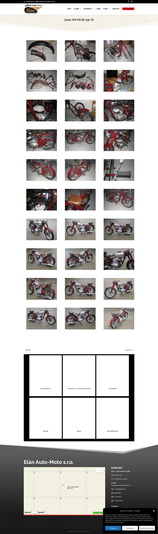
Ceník (98, 9)
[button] (154, 511)
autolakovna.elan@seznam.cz (121, 485)
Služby (76, 9)
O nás (105, 9)
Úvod (69, 9)
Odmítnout (130, 528)
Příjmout (113, 528)
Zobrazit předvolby (147, 528)
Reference (88, 9)
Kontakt (116, 9)
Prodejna (129, 9)
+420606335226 (120, 489)
